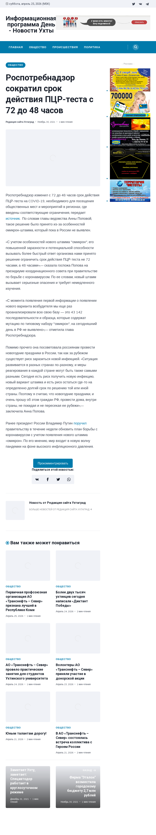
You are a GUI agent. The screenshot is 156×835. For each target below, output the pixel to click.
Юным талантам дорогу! (26, 733)
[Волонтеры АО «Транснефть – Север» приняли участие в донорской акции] (78, 638)
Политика (92, 47)
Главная (16, 47)
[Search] (136, 47)
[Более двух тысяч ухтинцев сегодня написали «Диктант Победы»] (78, 565)
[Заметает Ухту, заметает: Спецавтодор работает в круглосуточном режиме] (28, 787)
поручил (80, 423)
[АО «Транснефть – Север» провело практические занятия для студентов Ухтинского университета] (28, 638)
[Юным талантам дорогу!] (28, 707)
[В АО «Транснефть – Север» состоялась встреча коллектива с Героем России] (78, 707)
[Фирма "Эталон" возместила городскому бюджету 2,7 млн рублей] (78, 787)
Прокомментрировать (53, 463)
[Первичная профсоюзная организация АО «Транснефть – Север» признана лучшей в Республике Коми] (28, 565)
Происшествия (65, 47)
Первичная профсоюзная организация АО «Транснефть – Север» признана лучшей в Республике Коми (26, 601)
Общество (37, 47)
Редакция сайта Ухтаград (20, 121)
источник (13, 218)
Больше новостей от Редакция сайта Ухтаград (60, 509)
